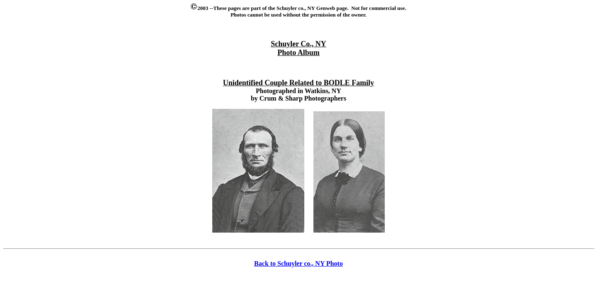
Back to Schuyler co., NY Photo (298, 263)
